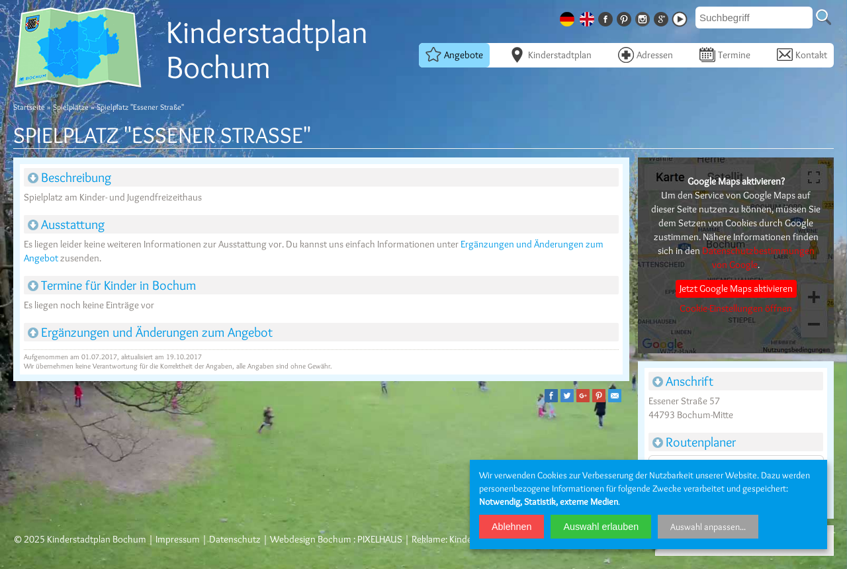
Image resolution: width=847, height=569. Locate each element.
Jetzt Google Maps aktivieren (736, 288)
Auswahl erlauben (601, 526)
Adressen (645, 54)
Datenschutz (235, 539)
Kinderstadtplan (551, 54)
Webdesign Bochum (310, 539)
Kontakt (802, 54)
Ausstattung (66, 224)
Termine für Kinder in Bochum (112, 285)
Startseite (29, 107)
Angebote (454, 54)
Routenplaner (694, 442)
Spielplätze (71, 107)
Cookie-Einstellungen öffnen (736, 308)
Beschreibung (69, 177)
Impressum (178, 539)
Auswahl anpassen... (708, 527)
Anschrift (682, 381)
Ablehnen (511, 526)
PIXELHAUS (379, 539)
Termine (724, 54)
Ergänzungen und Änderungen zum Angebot (150, 332)
